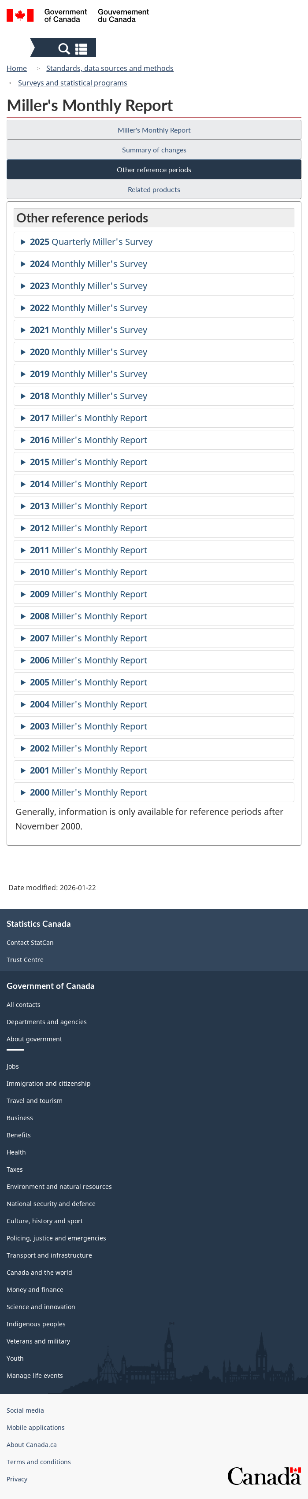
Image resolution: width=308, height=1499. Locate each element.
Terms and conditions (39, 1462)
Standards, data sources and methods (110, 68)
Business (20, 1118)
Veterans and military (38, 1341)
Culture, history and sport (45, 1221)
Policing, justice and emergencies (56, 1238)
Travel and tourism (35, 1100)
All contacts (24, 1004)
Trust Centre (25, 959)
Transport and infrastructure (49, 1255)
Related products (154, 189)
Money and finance (35, 1289)
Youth (15, 1358)
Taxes (15, 1169)
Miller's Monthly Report (154, 130)
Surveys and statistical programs (72, 83)
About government (34, 1039)
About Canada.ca (32, 1444)
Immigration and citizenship (49, 1083)
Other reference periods (154, 169)
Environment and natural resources (59, 1186)
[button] (64, 48)
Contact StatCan (30, 942)
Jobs (13, 1066)
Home (17, 68)
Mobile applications (36, 1427)
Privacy (17, 1479)
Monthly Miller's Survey (88, 265)
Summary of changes (154, 149)
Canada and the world (39, 1272)
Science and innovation (41, 1307)
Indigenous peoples (36, 1324)
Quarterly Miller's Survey (91, 243)
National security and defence (51, 1203)
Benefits (19, 1135)
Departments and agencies (47, 1022)
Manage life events (35, 1375)
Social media (25, 1410)
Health (16, 1152)
